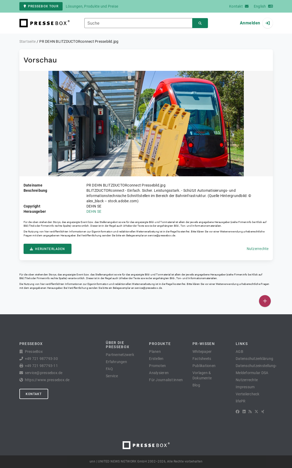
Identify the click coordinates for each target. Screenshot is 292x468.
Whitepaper (202, 351)
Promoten (157, 366)
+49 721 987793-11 (41, 366)
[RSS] (250, 411)
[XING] (262, 411)
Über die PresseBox (117, 345)
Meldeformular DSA (252, 373)
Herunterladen (47, 249)
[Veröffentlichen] (265, 301)
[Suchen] (200, 23)
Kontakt (34, 394)
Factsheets (201, 359)
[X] (256, 411)
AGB (239, 351)
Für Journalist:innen (166, 380)
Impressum (245, 387)
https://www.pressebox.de (47, 380)
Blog (196, 385)
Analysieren (159, 373)
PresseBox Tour (41, 6)
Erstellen (156, 359)
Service (112, 376)
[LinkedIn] (244, 411)
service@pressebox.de (161, 235)
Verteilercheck (248, 394)
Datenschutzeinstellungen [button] (257, 366)
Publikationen (204, 366)
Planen (155, 351)
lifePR (241, 401)
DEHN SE (94, 211)
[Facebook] (237, 411)
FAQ (109, 369)
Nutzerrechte (258, 249)
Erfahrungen (116, 362)
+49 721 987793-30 (41, 359)
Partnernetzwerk (120, 355)
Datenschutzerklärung (254, 359)
